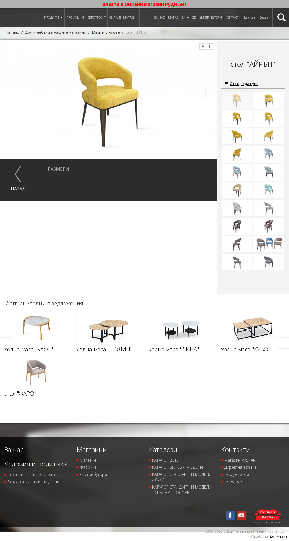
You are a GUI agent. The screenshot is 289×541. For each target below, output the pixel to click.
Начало (12, 32)
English (249, 17)
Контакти (232, 17)
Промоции (75, 17)
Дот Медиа (279, 536)
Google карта (236, 474)
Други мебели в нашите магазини (55, 32)
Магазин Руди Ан (239, 460)
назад (18, 189)
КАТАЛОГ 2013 (165, 460)
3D (194, 17)
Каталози (163, 449)
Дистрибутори (211, 17)
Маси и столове (106, 32)
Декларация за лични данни (33, 481)
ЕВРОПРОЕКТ (96, 17)
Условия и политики (35, 463)
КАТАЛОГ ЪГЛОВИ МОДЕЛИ (177, 467)
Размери (57, 169)
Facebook (233, 481)
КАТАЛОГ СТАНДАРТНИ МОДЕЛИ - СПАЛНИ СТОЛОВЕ (182, 489)
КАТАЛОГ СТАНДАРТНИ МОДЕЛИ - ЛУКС (182, 477)
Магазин (88, 460)
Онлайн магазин (123, 17)
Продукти (53, 17)
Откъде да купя (241, 83)
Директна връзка (240, 467)
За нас (159, 17)
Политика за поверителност (34, 474)
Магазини (178, 17)
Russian (264, 17)
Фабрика (88, 467)
